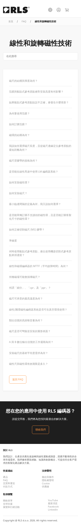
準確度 (13, 240)
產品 (5, 477)
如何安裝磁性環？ (19, 182)
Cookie (46, 483)
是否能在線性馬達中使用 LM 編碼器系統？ (33, 171)
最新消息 (52, 503)
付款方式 (8, 486)
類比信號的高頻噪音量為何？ (26, 320)
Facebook (53, 506)
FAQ (24, 21)
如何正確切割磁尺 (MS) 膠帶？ (26, 229)
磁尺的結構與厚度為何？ (23, 81)
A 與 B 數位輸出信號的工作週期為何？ (31, 342)
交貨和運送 (9, 483)
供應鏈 (45, 486)
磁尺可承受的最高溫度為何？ (26, 298)
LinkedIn (53, 509)
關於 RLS (8, 450)
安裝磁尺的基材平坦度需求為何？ (28, 353)
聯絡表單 (8, 500)
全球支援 (8, 503)
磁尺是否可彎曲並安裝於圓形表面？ (30, 331)
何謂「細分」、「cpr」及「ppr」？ (30, 288)
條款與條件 (48, 477)
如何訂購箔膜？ (18, 124)
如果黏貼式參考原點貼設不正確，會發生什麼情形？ (39, 102)
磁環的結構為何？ (19, 135)
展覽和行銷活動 (11, 507)
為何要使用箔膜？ (19, 113)
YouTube (53, 500)
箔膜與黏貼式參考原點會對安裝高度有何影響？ (36, 91)
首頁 (10, 21)
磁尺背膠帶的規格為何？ (23, 160)
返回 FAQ (17, 379)
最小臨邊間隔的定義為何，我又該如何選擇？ (35, 204)
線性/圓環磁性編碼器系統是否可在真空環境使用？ (38, 309)
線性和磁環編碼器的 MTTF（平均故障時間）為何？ (38, 266)
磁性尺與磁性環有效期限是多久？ (28, 364)
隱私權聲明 (48, 480)
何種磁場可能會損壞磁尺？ (24, 277)
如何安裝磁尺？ (18, 193)
